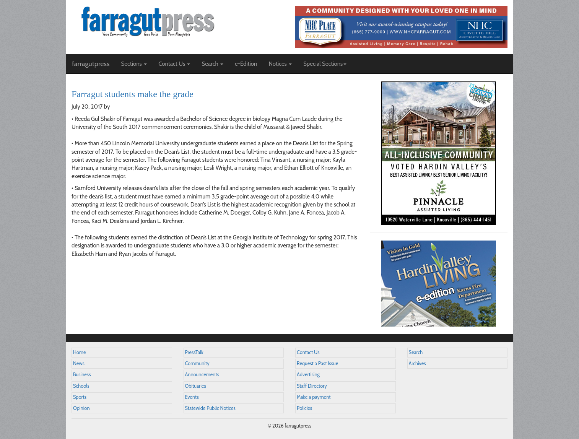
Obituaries (195, 386)
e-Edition (246, 63)
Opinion (81, 408)
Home (79, 352)
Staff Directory (312, 386)
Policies (304, 408)
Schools (81, 386)
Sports (79, 397)
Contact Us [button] (174, 63)
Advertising (308, 374)
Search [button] (212, 63)
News (79, 363)
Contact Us (308, 352)
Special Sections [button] (324, 63)
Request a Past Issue (317, 363)
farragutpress (90, 64)
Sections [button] (134, 63)
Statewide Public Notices (210, 408)
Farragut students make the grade (133, 94)
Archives (417, 363)
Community (197, 363)
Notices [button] (280, 63)
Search (416, 352)
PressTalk (194, 352)
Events (192, 397)
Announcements (202, 374)
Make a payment (314, 397)
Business (82, 374)
